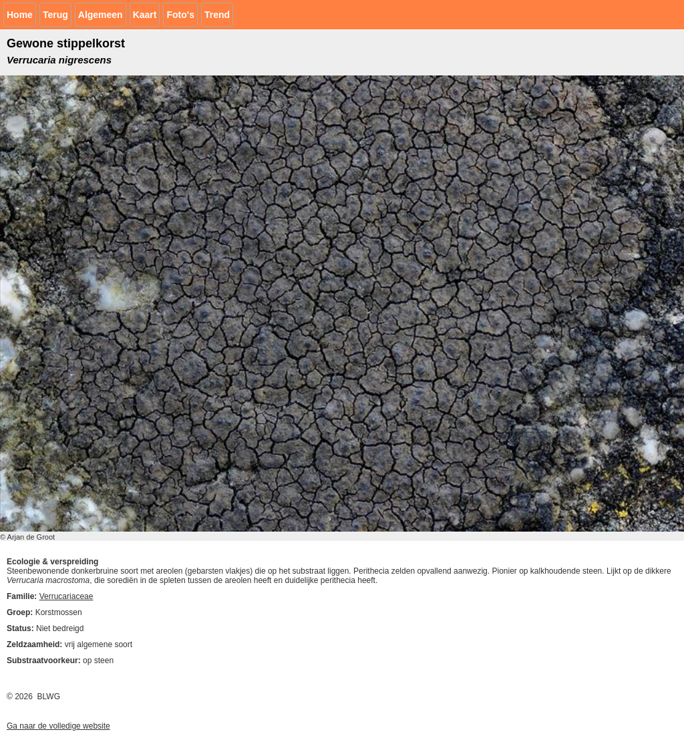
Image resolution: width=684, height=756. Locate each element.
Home (20, 14)
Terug (55, 14)
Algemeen (100, 14)
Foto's (180, 14)
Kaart (145, 14)
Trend (217, 14)
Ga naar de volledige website (58, 726)
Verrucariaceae (66, 596)
